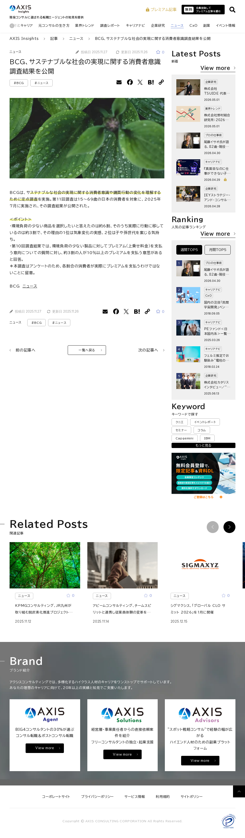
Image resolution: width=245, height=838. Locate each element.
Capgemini (185, 438)
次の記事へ (151, 350)
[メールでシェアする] (119, 82)
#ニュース (41, 82)
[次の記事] (229, 527)
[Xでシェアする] (140, 82)
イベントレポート (205, 422)
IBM (207, 438)
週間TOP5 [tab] (189, 249)
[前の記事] (213, 527)
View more (217, 67)
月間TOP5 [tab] (217, 249)
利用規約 (163, 796)
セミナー (181, 430)
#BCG (19, 82)
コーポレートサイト (56, 796)
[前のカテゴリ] (12, 25)
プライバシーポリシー (97, 796)
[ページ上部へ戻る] (239, 791)
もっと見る (203, 445)
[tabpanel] (203, 327)
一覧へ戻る (90, 350)
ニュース (16, 51)
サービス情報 (134, 796)
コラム (202, 430)
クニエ (180, 422)
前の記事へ (23, 350)
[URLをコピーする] (161, 82)
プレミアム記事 (161, 9)
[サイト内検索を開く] (232, 10)
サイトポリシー (192, 796)
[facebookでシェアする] (130, 82)
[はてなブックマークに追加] (151, 82)
